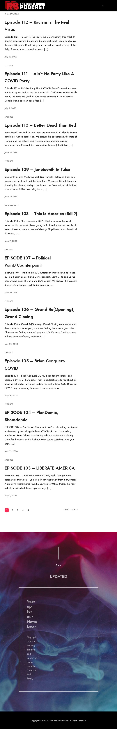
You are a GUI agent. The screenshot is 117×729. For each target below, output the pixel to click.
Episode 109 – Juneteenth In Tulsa (37, 170)
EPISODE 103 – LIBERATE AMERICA (40, 468)
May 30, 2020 (11, 293)
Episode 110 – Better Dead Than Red (40, 125)
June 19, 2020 (11, 197)
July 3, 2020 (10, 108)
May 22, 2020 (11, 344)
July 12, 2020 (11, 57)
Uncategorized (12, 14)
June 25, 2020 (11, 153)
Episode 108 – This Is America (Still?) (41, 214)
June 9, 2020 (11, 241)
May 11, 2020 (11, 451)
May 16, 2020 (11, 396)
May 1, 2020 (11, 496)
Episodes (9, 65)
